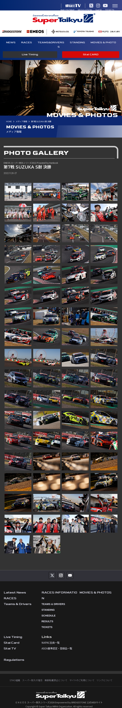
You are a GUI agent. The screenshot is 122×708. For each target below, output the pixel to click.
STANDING (77, 42)
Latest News (15, 588)
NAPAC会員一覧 (51, 638)
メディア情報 (21, 116)
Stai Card (11, 638)
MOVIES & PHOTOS (95, 588)
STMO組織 (15, 675)
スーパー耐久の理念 (32, 675)
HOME (9, 116)
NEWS (11, 42)
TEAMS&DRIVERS (51, 42)
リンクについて (104, 675)
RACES (26, 42)
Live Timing (30, 54)
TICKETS (53, 6)
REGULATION (29, 6)
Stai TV (10, 644)
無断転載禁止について (56, 675)
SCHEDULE (47, 611)
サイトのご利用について (81, 675)
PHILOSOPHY (12, 6)
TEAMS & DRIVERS (52, 599)
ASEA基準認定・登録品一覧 (57, 644)
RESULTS (46, 617)
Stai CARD (90, 54)
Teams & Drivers (17, 599)
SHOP (43, 6)
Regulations (14, 655)
